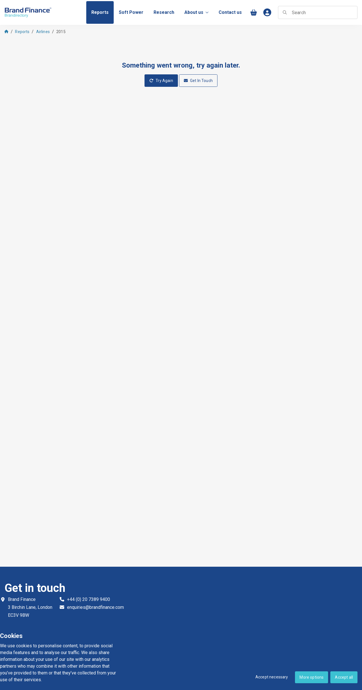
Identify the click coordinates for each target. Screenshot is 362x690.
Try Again (161, 80)
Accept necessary (271, 677)
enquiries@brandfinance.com (95, 607)
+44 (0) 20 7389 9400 (88, 599)
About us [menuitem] (196, 12)
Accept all (344, 677)
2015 (61, 31)
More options (311, 677)
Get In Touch (198, 80)
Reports (22, 31)
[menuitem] (100, 12)
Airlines (43, 31)
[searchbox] (317, 12)
